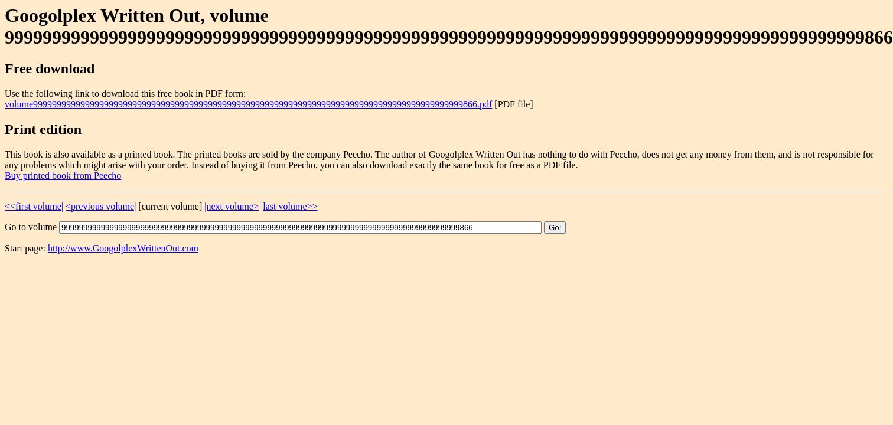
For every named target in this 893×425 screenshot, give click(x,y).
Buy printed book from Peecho (63, 176)
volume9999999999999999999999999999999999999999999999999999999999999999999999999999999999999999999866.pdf (248, 104)
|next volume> (231, 206)
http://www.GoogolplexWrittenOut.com (123, 248)
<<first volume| (34, 206)
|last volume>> (289, 206)
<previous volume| (101, 206)
